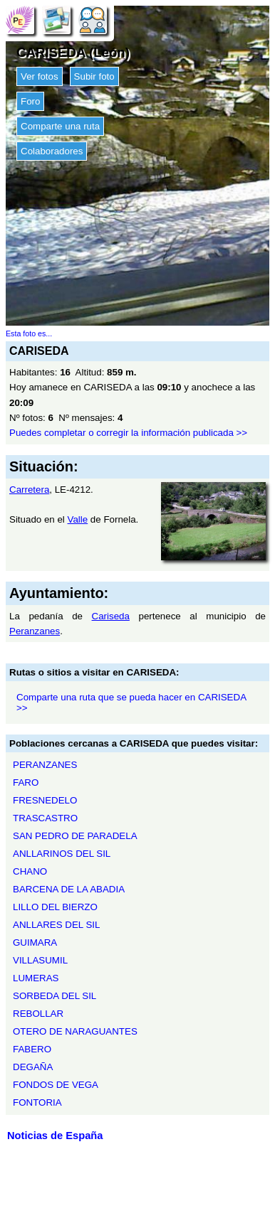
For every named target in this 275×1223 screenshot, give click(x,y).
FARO (25, 782)
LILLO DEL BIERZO (55, 907)
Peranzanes (34, 631)
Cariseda (111, 616)
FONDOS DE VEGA (55, 1084)
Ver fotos (39, 76)
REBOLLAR (38, 1013)
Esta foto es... (29, 333)
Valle (78, 519)
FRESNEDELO (45, 800)
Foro (30, 101)
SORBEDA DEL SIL (54, 995)
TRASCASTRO (45, 818)
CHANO (30, 871)
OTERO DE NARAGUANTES (75, 1031)
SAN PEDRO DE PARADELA (75, 836)
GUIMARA (35, 942)
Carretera (29, 489)
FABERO (32, 1049)
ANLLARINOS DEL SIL (61, 853)
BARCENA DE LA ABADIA (69, 889)
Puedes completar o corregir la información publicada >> (128, 432)
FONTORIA (37, 1102)
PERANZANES (45, 764)
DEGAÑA (33, 1067)
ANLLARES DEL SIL (56, 924)
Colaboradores (52, 151)
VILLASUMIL (40, 960)
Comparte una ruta (60, 126)
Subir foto (94, 76)
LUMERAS (35, 978)
